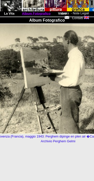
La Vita (9, 13)
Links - (67, 13)
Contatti (73, 18)
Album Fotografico (36, 13)
